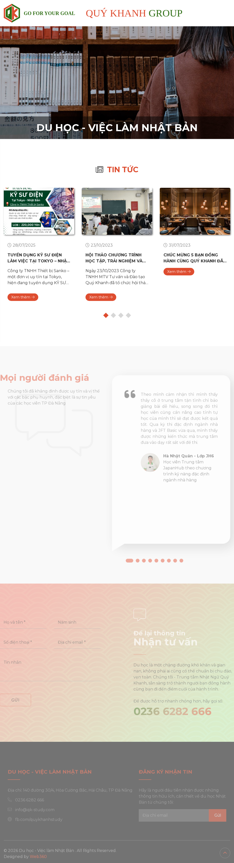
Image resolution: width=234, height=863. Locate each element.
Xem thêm (22, 297)
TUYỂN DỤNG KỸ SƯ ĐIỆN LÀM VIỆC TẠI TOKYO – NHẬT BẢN (39, 258)
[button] (129, 573)
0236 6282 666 (179, 717)
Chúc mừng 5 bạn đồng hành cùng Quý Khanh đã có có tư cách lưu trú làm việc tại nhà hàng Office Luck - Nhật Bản (193, 258)
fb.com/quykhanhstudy (45, 825)
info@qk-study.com (41, 815)
